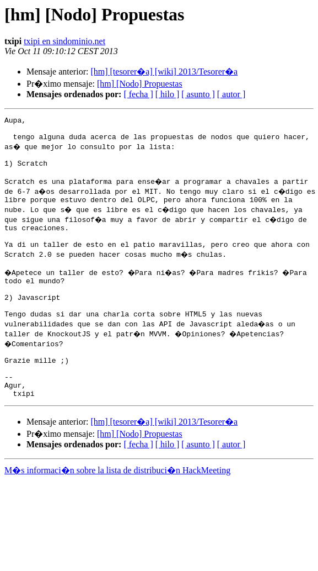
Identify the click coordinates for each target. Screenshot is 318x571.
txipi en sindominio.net (64, 41)
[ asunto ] (197, 94)
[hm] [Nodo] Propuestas (139, 83)
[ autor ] (231, 94)
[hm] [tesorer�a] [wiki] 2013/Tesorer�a (164, 71)
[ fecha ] (138, 94)
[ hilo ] (167, 94)
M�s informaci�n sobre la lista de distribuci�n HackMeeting (117, 506)
